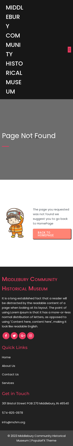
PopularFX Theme (43, 440)
